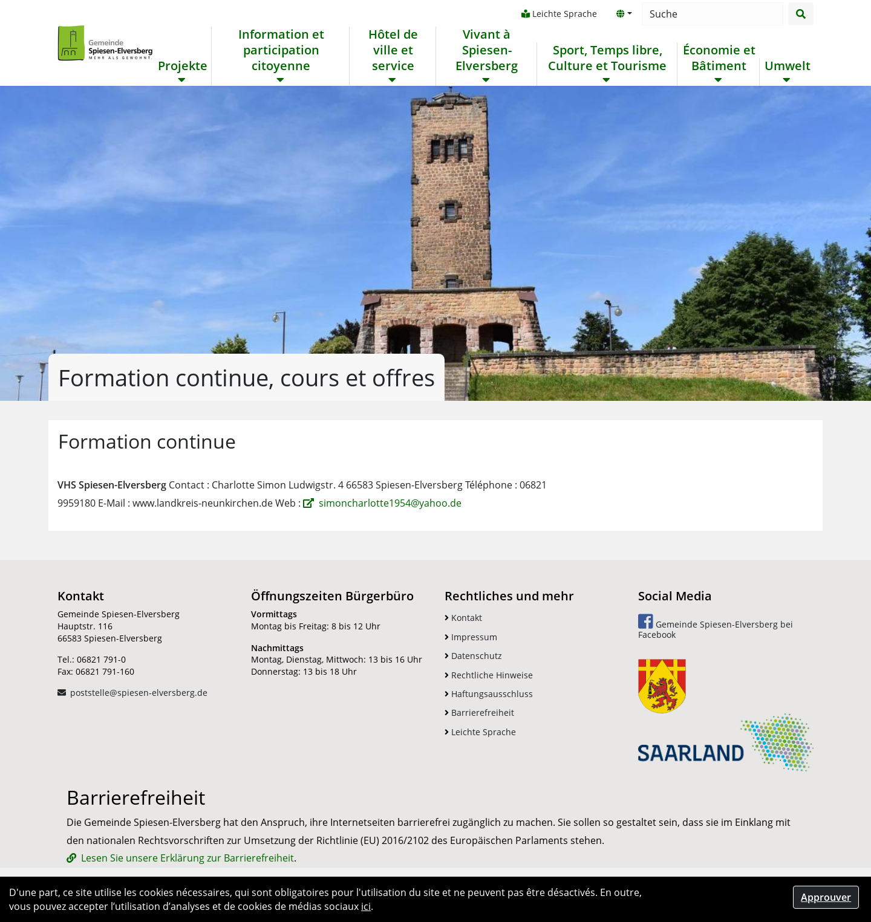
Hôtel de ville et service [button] (393, 50)
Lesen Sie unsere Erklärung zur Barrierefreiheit (187, 858)
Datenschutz (473, 655)
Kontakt (463, 617)
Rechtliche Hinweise (489, 675)
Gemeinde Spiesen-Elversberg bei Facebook (715, 626)
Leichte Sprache (559, 13)
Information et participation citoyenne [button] (281, 50)
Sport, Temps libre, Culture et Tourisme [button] (607, 58)
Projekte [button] (182, 66)
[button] (624, 14)
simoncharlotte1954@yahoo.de (390, 503)
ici (366, 906)
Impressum (471, 637)
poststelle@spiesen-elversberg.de (138, 692)
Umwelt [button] (788, 66)
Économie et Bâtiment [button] (719, 58)
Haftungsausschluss (489, 694)
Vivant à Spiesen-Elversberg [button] (486, 50)
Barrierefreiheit (479, 712)
